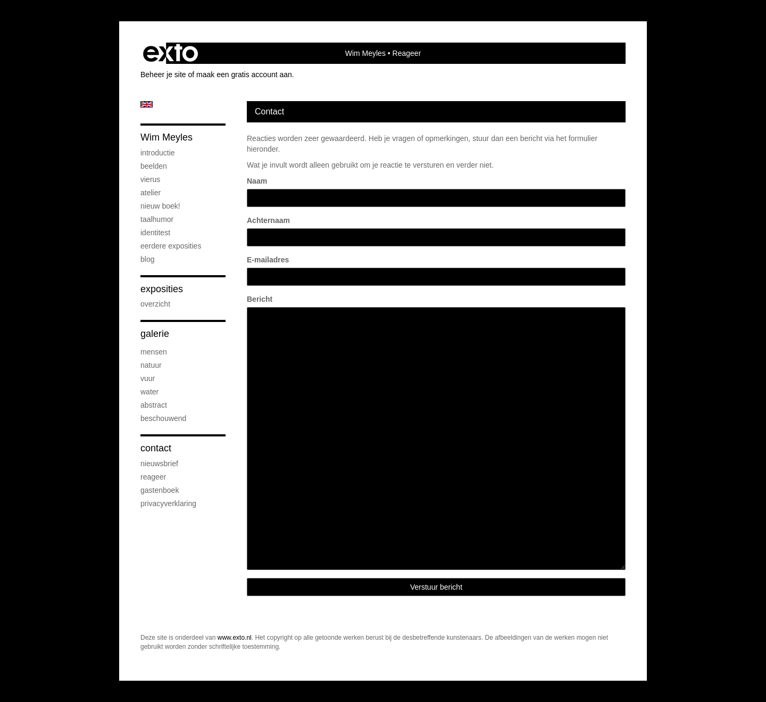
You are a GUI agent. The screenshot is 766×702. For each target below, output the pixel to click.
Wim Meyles (365, 53)
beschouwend (163, 418)
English (146, 104)
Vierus (150, 179)
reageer (153, 477)
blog (147, 259)
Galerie (154, 333)
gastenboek (159, 490)
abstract (153, 405)
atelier (150, 192)
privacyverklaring (168, 503)
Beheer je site (163, 74)
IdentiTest (155, 232)
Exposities (161, 289)
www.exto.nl (235, 637)
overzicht (155, 304)
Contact (155, 448)
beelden (153, 166)
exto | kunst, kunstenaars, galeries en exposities (170, 53)
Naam (257, 181)
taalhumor (156, 219)
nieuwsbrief (159, 463)
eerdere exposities (170, 246)
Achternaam (268, 220)
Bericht (259, 299)
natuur (151, 365)
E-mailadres (268, 259)
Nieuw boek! (160, 206)
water (149, 391)
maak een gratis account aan (244, 74)
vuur (147, 378)
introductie (157, 152)
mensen (153, 352)
